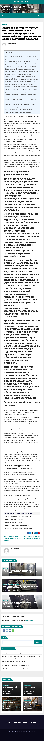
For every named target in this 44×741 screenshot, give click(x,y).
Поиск (4, 637)
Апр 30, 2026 (8, 706)
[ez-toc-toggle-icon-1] (37, 52)
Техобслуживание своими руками (18, 737)
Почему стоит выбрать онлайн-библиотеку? (13, 661)
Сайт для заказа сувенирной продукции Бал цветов (15, 665)
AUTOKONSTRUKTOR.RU (13, 7)
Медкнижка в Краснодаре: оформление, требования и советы (20, 603)
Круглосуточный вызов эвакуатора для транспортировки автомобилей (20, 653)
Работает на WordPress (13, 731)
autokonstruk (12, 43)
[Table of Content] (38, 52)
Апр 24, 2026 (29, 706)
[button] (35, 15)
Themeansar (32, 731)
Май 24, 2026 (29, 691)
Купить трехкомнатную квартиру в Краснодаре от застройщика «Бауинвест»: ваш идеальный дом (20, 571)
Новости (4, 24)
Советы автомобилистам (13, 584)
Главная (7, 734)
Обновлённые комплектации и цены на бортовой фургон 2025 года (19, 669)
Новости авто (27, 685)
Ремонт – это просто (33, 734)
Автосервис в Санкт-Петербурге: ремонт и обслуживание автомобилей (20, 587)
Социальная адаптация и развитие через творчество (18, 112)
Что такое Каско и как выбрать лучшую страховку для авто (12, 538)
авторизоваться (29, 620)
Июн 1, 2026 (7, 691)
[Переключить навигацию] (41, 15)
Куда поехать (6, 685)
